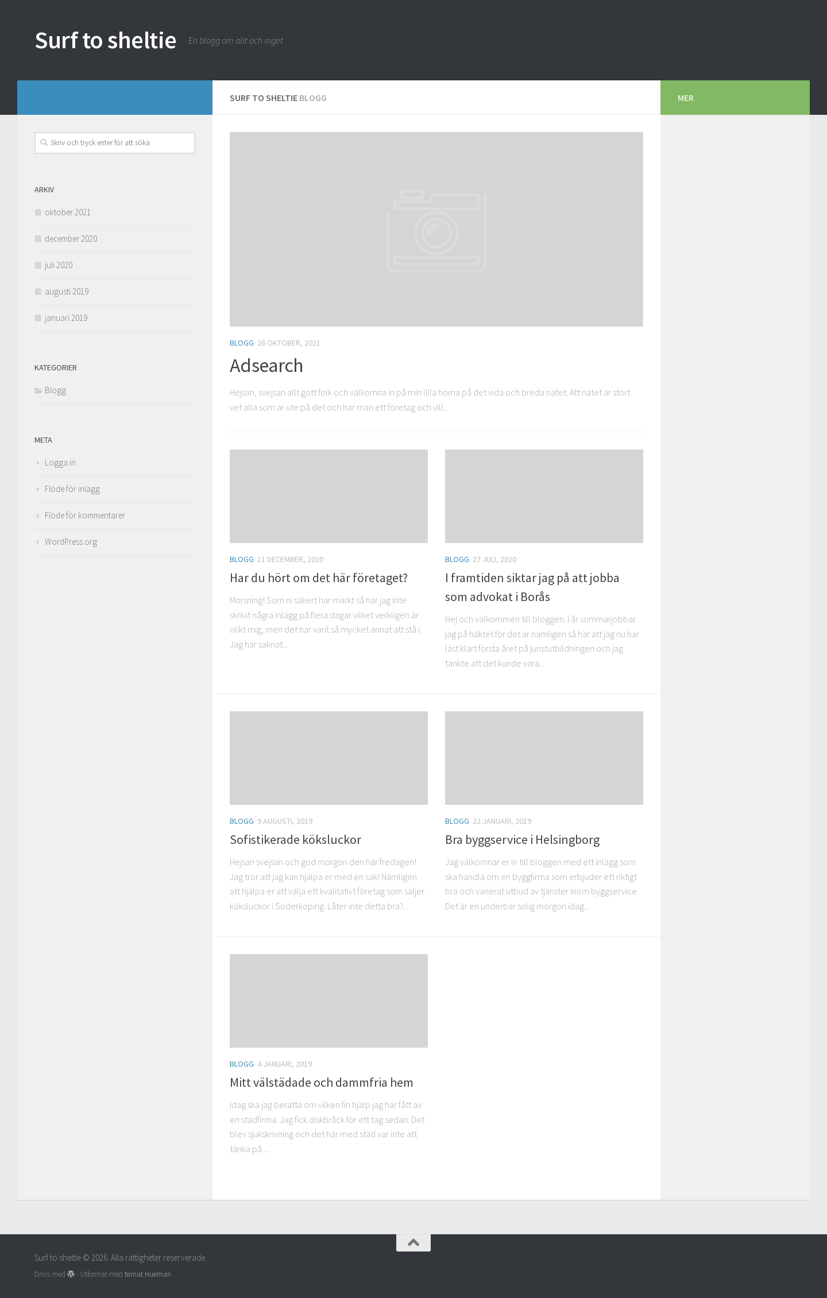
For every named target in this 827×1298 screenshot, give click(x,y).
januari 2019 (66, 317)
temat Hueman (148, 1274)
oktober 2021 (68, 212)
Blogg (242, 343)
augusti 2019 (66, 291)
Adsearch (266, 365)
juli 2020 (58, 264)
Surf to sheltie (105, 40)
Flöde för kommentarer (85, 515)
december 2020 (71, 238)
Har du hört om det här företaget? (319, 577)
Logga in (60, 462)
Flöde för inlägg (72, 488)
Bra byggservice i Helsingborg (522, 839)
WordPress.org (71, 541)
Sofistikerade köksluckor (295, 839)
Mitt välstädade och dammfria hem (321, 1082)
